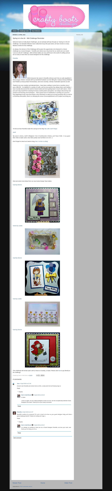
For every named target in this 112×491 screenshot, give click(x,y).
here (59, 370)
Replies (21, 391)
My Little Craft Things (51, 128)
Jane (18, 383)
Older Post (68, 483)
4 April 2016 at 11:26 (25, 383)
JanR (14, 132)
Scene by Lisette (17, 225)
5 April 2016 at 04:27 (39, 425)
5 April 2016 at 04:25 (39, 395)
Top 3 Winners (36, 31)
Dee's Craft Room (26, 395)
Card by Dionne (17, 184)
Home (15, 31)
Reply (18, 388)
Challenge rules (24, 31)
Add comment (17, 438)
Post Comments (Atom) (26, 486)
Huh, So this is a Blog (41, 141)
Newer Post (17, 483)
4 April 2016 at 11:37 (27, 412)
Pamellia (15, 58)
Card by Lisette (17, 298)
